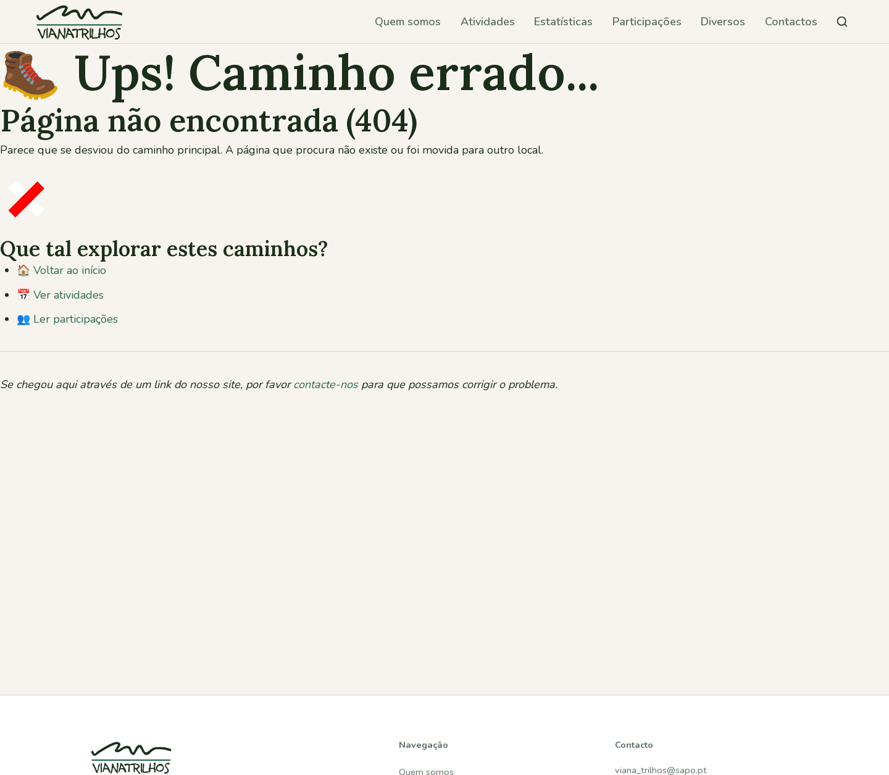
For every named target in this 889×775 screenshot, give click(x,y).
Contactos (791, 21)
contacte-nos (325, 384)
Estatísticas (563, 21)
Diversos (723, 21)
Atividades (488, 21)
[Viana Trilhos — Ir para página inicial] (79, 21)
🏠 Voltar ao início (61, 270)
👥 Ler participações (67, 319)
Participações (647, 21)
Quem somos (408, 21)
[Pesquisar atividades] (842, 21)
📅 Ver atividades (60, 295)
